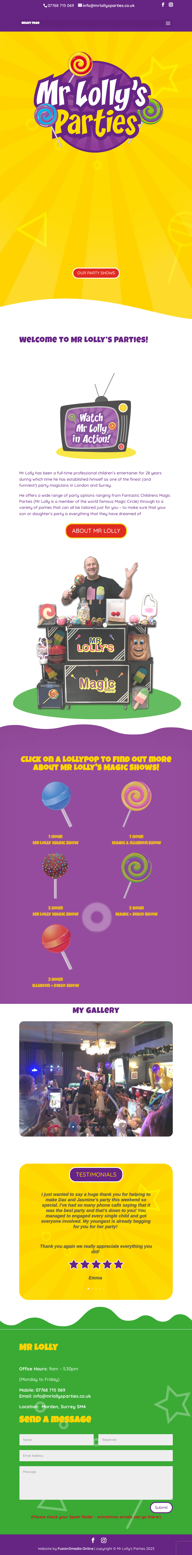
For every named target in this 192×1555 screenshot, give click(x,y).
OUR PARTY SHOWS (96, 272)
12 (111, 1127)
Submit (161, 1507)
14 (119, 1127)
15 (122, 1127)
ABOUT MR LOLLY (96, 530)
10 (103, 1127)
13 (115, 1127)
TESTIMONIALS (96, 1174)
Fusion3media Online (75, 1548)
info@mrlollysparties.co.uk (62, 1396)
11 (107, 1127)
